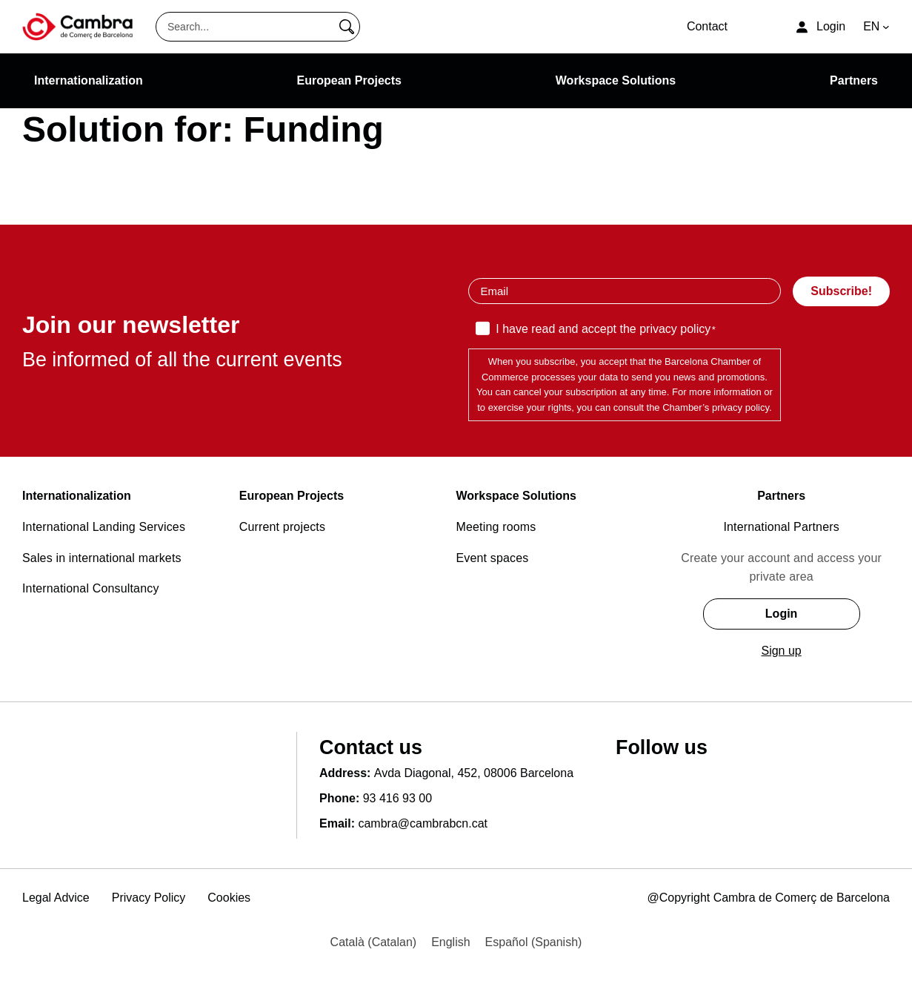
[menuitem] (374, 943)
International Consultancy (90, 588)
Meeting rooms (496, 527)
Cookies (228, 897)
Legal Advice (56, 897)
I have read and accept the (606, 330)
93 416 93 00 (397, 798)
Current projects (282, 527)
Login (781, 613)
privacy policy (674, 329)
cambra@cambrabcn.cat (422, 823)
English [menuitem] (450, 942)
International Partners (781, 527)
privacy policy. (742, 407)
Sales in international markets (102, 558)
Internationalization (76, 495)
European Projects (291, 495)
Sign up (781, 650)
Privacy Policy (149, 897)
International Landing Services (103, 527)
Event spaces (492, 558)
